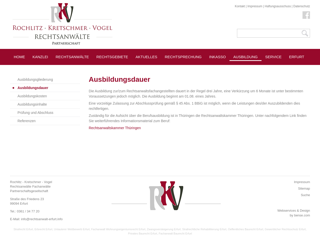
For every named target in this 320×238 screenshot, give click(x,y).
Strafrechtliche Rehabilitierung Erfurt (204, 229)
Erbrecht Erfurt (43, 229)
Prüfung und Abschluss (35, 113)
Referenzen (27, 121)
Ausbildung (245, 57)
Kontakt (240, 6)
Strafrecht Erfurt (23, 229)
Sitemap (304, 188)
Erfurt (296, 57)
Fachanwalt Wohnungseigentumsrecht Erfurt (118, 229)
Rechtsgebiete (112, 57)
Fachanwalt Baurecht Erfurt (175, 233)
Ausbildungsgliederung (35, 79)
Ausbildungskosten (32, 96)
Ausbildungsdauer (33, 88)
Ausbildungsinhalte (32, 104)
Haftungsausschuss (278, 6)
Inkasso (217, 57)
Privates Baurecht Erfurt (142, 233)
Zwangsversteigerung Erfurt (164, 229)
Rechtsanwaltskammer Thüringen (115, 128)
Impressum (255, 6)
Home (19, 57)
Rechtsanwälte (72, 57)
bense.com (302, 215)
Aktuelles (146, 57)
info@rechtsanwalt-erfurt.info (41, 219)
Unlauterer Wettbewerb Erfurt (72, 229)
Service (273, 57)
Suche (305, 195)
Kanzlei (40, 57)
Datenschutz (301, 6)
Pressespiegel (280, 68)
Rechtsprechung (183, 57)
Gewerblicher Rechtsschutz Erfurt (285, 229)
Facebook (306, 15)
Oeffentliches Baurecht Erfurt (245, 229)
